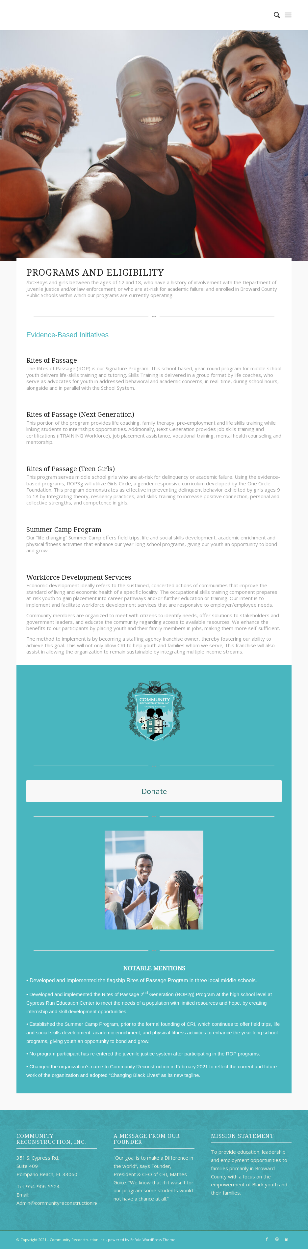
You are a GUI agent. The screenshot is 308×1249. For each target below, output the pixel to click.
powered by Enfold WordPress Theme (141, 1239)
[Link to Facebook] (267, 1239)
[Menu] (288, 15)
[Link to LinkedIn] (287, 1239)
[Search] (273, 15)
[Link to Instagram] (277, 1239)
